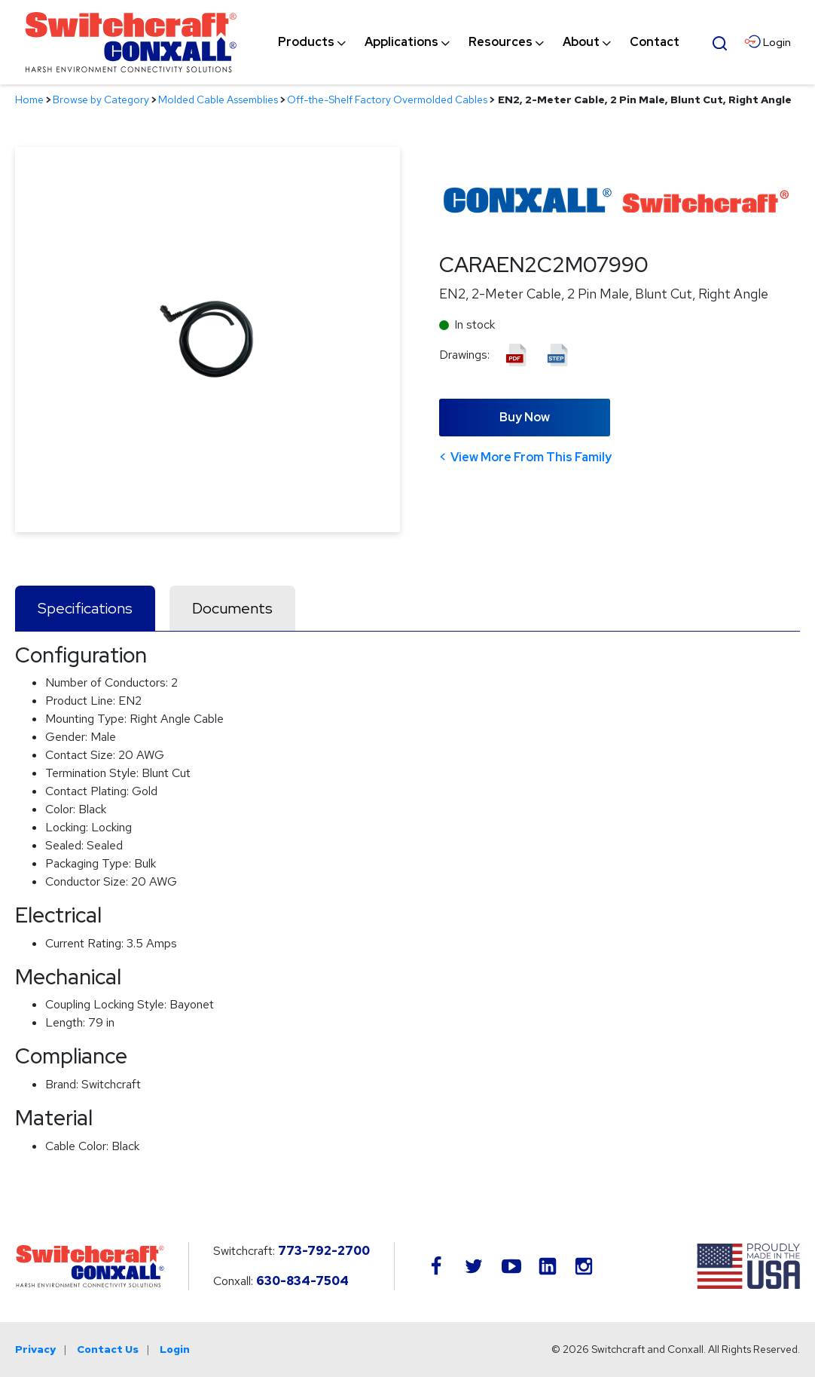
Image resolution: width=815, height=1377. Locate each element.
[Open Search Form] (719, 41)
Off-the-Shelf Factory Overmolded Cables (387, 99)
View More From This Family (531, 457)
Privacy (35, 1349)
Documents (232, 608)
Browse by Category (101, 99)
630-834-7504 (302, 1281)
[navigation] (478, 42)
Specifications (85, 608)
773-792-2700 (324, 1251)
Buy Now (524, 417)
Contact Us (108, 1349)
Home (29, 99)
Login (175, 1349)
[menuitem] (306, 42)
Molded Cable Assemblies (218, 99)
